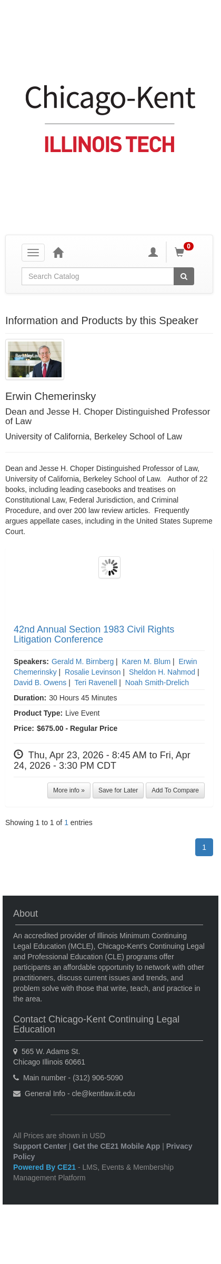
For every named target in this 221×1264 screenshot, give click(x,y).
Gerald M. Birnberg (83, 661)
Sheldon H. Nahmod (162, 672)
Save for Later (118, 790)
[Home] (58, 252)
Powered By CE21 (45, 1167)
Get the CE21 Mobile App (116, 1146)
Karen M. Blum (146, 661)
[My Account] (153, 252)
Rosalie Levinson (93, 672)
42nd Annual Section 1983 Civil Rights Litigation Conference (94, 634)
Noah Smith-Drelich (157, 682)
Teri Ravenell (95, 682)
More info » (69, 790)
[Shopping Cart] (186, 252)
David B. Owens (40, 682)
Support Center (40, 1146)
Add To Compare (175, 790)
